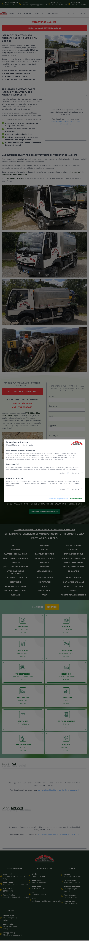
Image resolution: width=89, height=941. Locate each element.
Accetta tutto (76, 498)
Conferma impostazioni (58, 498)
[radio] (68, 473)
